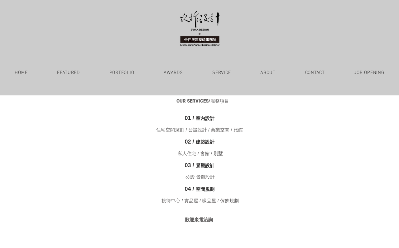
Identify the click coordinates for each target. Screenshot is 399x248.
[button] (68, 73)
